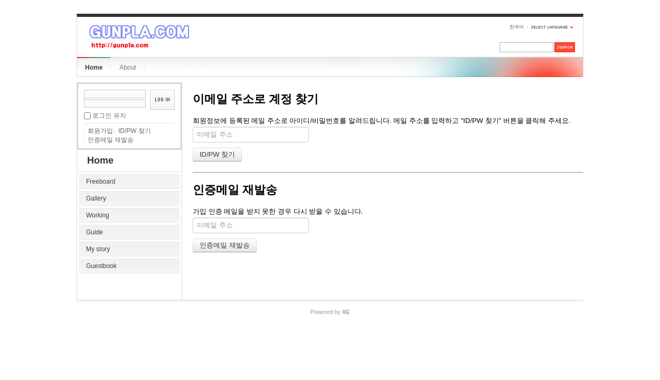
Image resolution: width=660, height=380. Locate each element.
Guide (94, 232)
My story (98, 249)
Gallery (96, 198)
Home (93, 67)
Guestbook (101, 266)
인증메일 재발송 (111, 140)
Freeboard (100, 181)
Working (97, 215)
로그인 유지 (109, 115)
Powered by (330, 312)
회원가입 (100, 131)
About (127, 67)
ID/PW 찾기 (134, 131)
